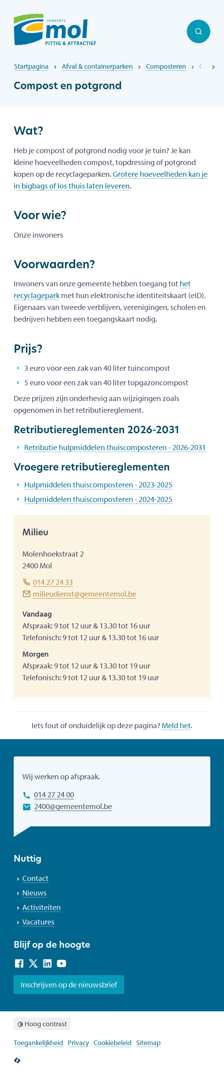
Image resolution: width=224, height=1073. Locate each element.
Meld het (176, 725)
